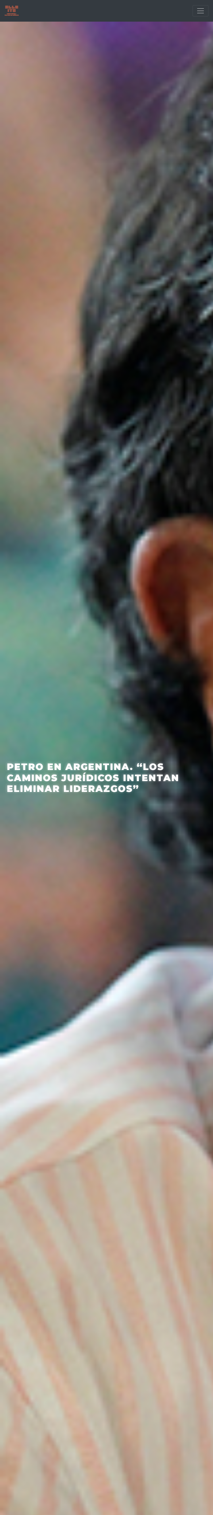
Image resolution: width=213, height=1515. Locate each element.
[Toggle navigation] (200, 11)
